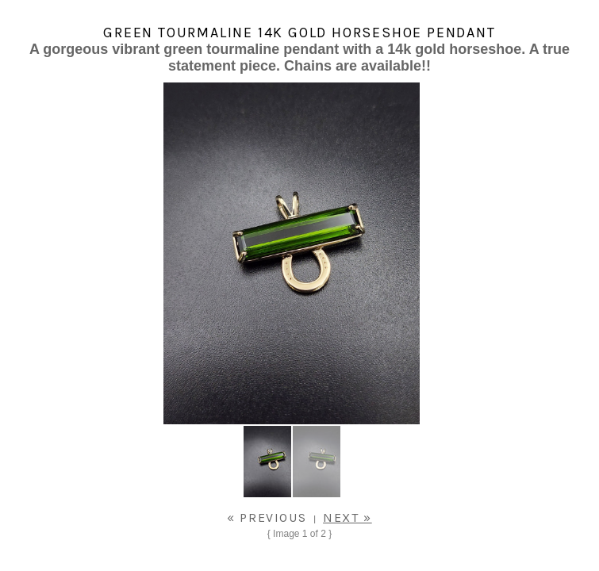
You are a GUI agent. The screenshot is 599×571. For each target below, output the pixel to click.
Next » (347, 517)
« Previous (266, 517)
